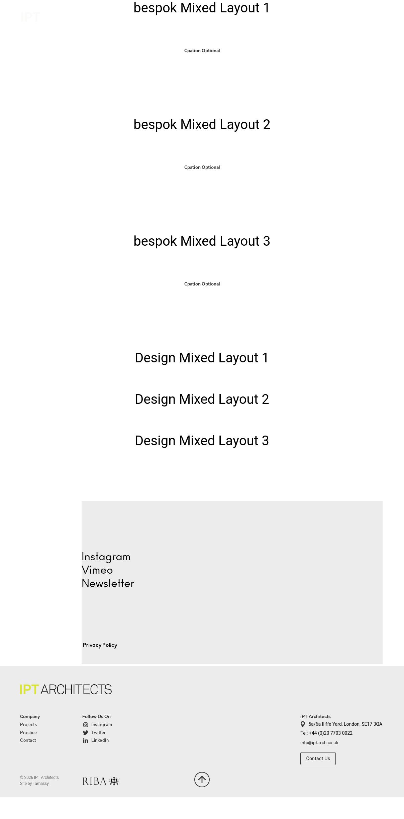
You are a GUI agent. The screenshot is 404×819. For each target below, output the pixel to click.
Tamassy (41, 783)
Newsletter (108, 583)
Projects (290, 16)
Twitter (98, 732)
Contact (369, 17)
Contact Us (318, 758)
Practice (327, 16)
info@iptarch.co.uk (319, 742)
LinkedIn (100, 740)
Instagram (101, 724)
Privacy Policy (100, 645)
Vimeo (97, 570)
